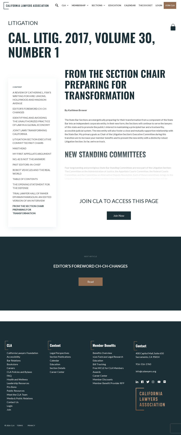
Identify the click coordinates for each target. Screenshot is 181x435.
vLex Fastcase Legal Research (108, 356)
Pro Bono (12, 385)
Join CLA (170, 5)
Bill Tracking (99, 363)
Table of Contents (25, 178)
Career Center (57, 370)
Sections (98, 5)
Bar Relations (14, 360)
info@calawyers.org (146, 370)
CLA (65, 5)
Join (9, 406)
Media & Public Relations (20, 396)
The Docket (146, 5)
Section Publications (60, 356)
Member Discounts (103, 378)
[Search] (56, 5)
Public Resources (16, 388)
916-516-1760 (143, 363)
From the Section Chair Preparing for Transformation (28, 210)
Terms (20, 425)
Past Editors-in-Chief (27, 164)
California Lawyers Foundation (22, 352)
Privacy (31, 425)
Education (114, 5)
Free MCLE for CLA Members (108, 367)
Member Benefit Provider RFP (108, 381)
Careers (11, 367)
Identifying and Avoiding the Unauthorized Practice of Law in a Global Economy (31, 121)
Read (90, 281)
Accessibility (13, 356)
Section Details (57, 367)
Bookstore (12, 363)
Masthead (19, 148)
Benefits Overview (102, 352)
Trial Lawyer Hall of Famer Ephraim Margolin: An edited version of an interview (32, 197)
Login (159, 5)
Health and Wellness (17, 378)
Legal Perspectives (59, 352)
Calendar (130, 5)
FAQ (9, 374)
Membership (80, 5)
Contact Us (13, 399)
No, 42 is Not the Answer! (29, 159)
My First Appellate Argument (32, 153)
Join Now (118, 215)
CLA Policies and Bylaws (19, 370)
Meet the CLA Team (17, 392)
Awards (97, 370)
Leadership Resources (18, 381)
